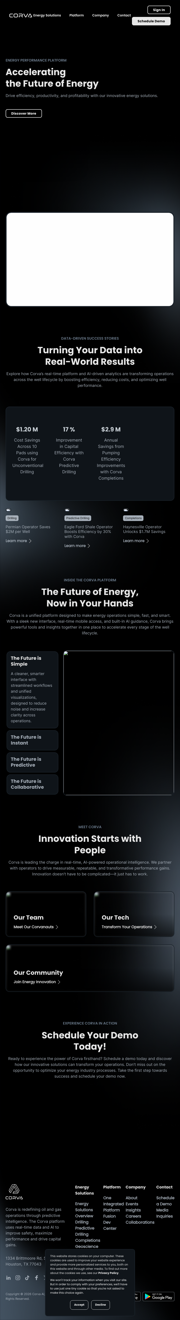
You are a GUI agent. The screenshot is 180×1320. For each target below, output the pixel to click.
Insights (133, 1210)
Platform (76, 15)
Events (132, 1204)
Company (100, 15)
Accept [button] (79, 1305)
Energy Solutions (47, 15)
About (131, 1198)
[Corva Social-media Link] (8, 1278)
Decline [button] (100, 1305)
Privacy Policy (108, 1273)
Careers (133, 1216)
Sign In (159, 10)
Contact (124, 15)
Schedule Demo (151, 21)
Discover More (23, 113)
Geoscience (86, 1246)
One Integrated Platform (113, 1204)
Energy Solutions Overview (84, 1210)
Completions (87, 1240)
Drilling (81, 1222)
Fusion (109, 1216)
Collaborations (140, 1222)
